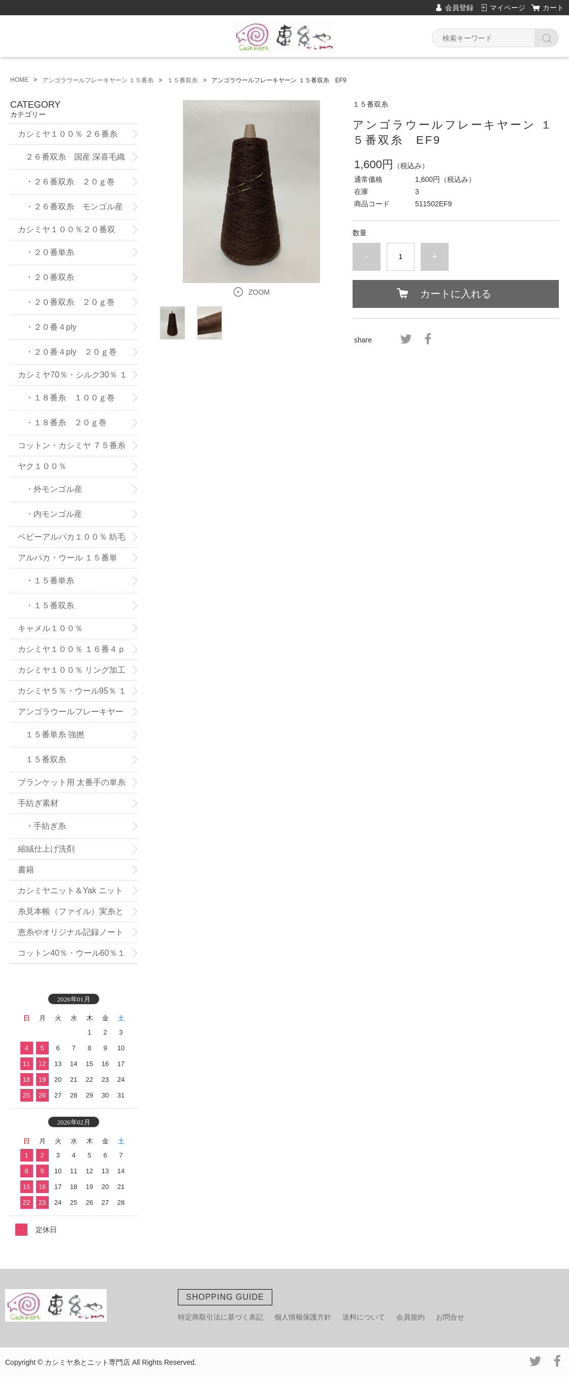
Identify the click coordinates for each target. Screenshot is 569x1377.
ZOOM (259, 292)
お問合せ (450, 1317)
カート (553, 8)
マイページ (507, 8)
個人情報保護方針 (302, 1317)
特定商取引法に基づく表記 (220, 1317)
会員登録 (459, 8)
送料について (363, 1317)
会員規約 (410, 1317)
